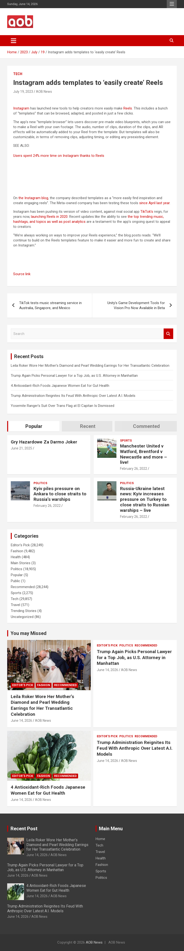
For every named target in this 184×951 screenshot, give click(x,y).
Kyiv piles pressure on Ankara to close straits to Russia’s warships (60, 494)
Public (15, 581)
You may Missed (28, 633)
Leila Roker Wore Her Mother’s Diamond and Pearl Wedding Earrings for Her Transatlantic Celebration (90, 365)
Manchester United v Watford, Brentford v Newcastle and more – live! (143, 454)
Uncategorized (22, 617)
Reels (127, 108)
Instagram (21, 108)
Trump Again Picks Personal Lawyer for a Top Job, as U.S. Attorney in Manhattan (74, 375)
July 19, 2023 (23, 91)
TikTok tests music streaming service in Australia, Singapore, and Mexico (50, 305)
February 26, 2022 (133, 468)
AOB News (44, 91)
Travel (15, 605)
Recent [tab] (87, 426)
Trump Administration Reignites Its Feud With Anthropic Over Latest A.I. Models (73, 396)
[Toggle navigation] (13, 40)
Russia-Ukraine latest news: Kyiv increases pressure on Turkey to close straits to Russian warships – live (144, 499)
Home (100, 839)
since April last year (154, 203)
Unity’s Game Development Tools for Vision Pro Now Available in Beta (136, 305)
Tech (17, 74)
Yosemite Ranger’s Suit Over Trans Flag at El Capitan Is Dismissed (62, 406)
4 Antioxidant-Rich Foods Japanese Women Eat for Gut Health (60, 385)
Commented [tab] (146, 426)
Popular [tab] (33, 426)
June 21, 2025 (21, 448)
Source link (21, 274)
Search (168, 333)
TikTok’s (146, 211)
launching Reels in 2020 (49, 216)
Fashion (17, 551)
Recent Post (24, 828)
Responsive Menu (172, 4)
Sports (126, 440)
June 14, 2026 (21, 720)
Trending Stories (23, 611)
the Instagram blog (33, 198)
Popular (17, 575)
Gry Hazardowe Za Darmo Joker (44, 442)
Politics (40, 483)
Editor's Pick (20, 545)
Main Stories (20, 563)
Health (16, 557)
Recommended (23, 587)
